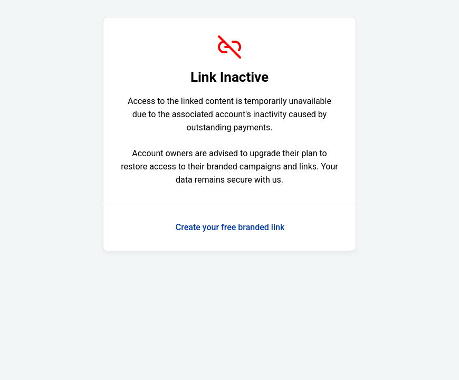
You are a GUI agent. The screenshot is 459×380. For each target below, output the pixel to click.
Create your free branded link (230, 227)
